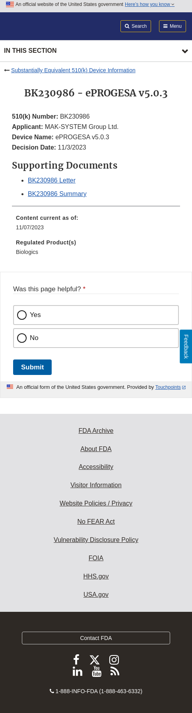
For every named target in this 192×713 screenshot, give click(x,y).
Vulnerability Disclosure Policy (96, 539)
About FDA (95, 449)
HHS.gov (96, 576)
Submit (32, 367)
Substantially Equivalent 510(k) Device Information (73, 70)
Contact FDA (96, 638)
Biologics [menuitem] (27, 252)
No (34, 338)
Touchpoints (168, 387)
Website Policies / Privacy (96, 503)
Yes (35, 315)
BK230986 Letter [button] (52, 180)
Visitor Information (96, 485)
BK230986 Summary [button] (57, 193)
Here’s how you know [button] (150, 4)
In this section (30, 50)
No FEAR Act (95, 521)
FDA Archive (95, 430)
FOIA (96, 558)
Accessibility (96, 466)
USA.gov (96, 594)
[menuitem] (96, 225)
